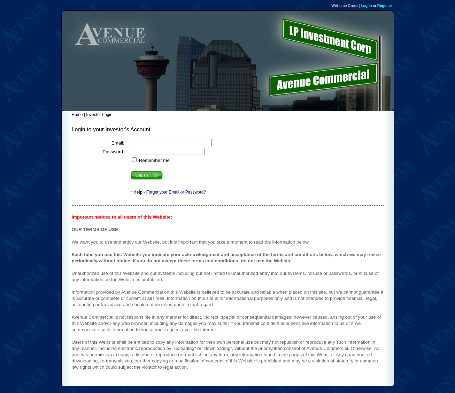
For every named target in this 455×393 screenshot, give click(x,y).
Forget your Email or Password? (176, 192)
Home (77, 114)
